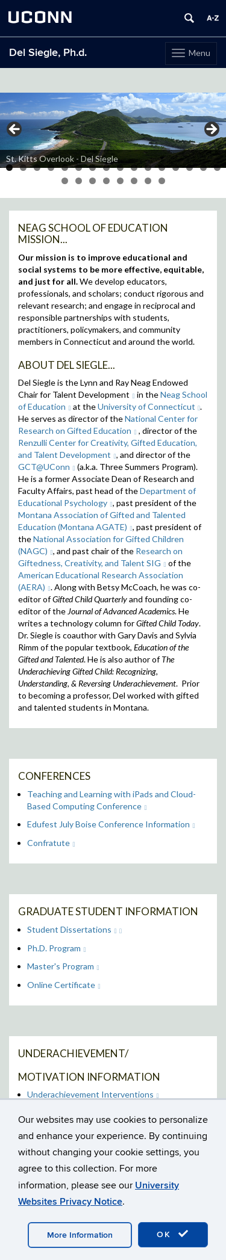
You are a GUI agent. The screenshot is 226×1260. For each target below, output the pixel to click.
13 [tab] (175, 167)
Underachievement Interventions (93, 1094)
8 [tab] (106, 167)
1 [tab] (9, 167)
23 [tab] (148, 181)
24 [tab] (162, 181)
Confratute (51, 843)
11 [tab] (148, 167)
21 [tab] (120, 181)
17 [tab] (64, 181)
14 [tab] (189, 167)
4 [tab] (51, 167)
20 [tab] (106, 181)
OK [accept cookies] (173, 1234)
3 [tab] (37, 167)
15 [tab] (203, 167)
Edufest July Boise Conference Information (111, 824)
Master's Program (63, 966)
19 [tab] (92, 181)
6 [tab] (78, 167)
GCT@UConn (46, 467)
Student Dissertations (72, 929)
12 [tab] (162, 167)
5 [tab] (64, 167)
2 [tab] (23, 167)
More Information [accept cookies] (80, 1235)
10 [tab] (134, 167)
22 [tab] (134, 181)
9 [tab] (120, 167)
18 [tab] (78, 181)
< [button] (15, 130)
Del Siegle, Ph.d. (48, 52)
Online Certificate (64, 985)
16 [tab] (217, 167)
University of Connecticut (149, 406)
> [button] (211, 130)
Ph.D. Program (56, 948)
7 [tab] (92, 167)
